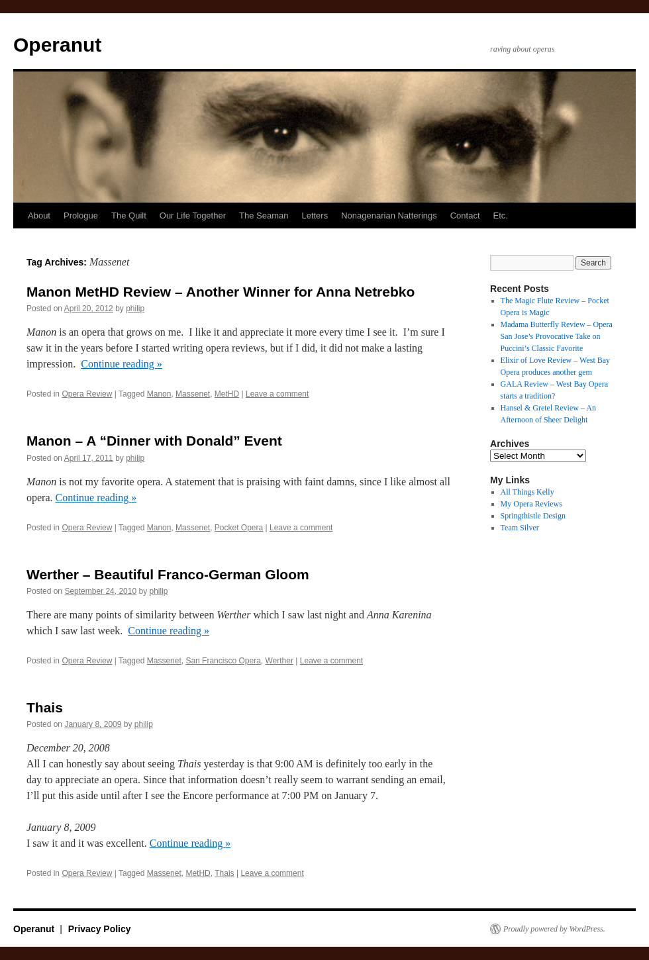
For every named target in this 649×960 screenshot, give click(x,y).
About (39, 215)
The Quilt (128, 215)
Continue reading (121, 363)
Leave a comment (277, 394)
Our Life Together (193, 215)
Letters (314, 215)
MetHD (227, 394)
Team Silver (520, 527)
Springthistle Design (533, 515)
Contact (465, 215)
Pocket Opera (239, 527)
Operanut (57, 45)
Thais (44, 707)
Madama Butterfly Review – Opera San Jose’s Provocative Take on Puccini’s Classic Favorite (557, 336)
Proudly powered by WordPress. (554, 929)
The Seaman (263, 215)
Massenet (192, 394)
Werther (279, 660)
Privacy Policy (99, 929)
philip (135, 308)
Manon (159, 394)
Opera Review (87, 394)
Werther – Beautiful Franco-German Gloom (167, 574)
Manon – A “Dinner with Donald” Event (154, 440)
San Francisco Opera (222, 660)
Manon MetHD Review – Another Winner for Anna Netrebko (220, 291)
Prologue (81, 215)
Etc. (500, 215)
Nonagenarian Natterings (389, 215)
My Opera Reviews (531, 503)
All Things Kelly (527, 492)
